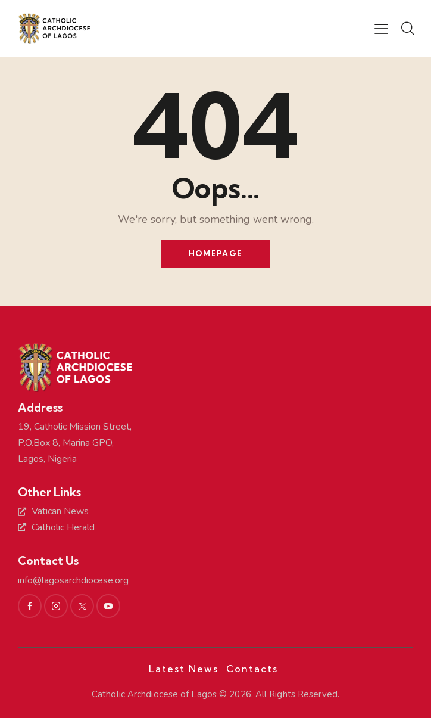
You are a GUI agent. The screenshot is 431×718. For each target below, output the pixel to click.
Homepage (215, 253)
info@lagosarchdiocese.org (73, 580)
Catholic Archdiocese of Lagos (154, 694)
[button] (381, 29)
